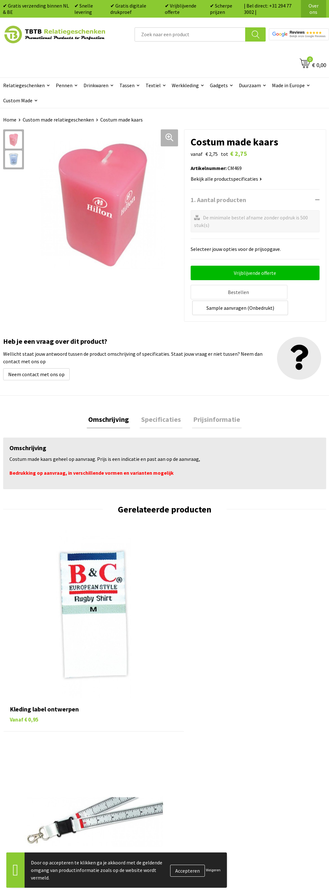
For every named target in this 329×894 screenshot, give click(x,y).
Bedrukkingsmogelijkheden (122, 740)
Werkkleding (185, 85)
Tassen (127, 85)
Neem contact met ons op (36, 357)
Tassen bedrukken (191, 721)
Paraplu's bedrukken (194, 769)
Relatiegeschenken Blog (278, 730)
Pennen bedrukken (192, 712)
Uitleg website (108, 730)
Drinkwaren (96, 85)
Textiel (153, 85)
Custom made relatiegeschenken (58, 119)
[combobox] (190, 34)
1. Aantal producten (218, 200)
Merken (180, 778)
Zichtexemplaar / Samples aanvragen (121, 774)
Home (9, 119)
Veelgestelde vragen (114, 712)
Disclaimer (263, 759)
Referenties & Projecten (278, 740)
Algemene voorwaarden (277, 769)
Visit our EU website (273, 778)
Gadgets (219, 85)
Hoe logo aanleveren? (116, 759)
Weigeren (213, 870)
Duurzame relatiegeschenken (204, 730)
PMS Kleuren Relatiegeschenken (128, 750)
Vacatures (262, 721)
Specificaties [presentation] (161, 402)
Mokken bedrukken (192, 750)
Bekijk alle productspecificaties (226, 179)
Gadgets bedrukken (193, 740)
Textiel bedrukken (191, 759)
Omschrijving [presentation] (111, 402)
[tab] (111, 402)
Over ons (314, 9)
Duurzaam (250, 85)
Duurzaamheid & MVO (116, 788)
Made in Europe (288, 85)
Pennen (64, 85)
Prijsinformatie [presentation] (213, 402)
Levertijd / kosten (111, 721)
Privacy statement (272, 750)
